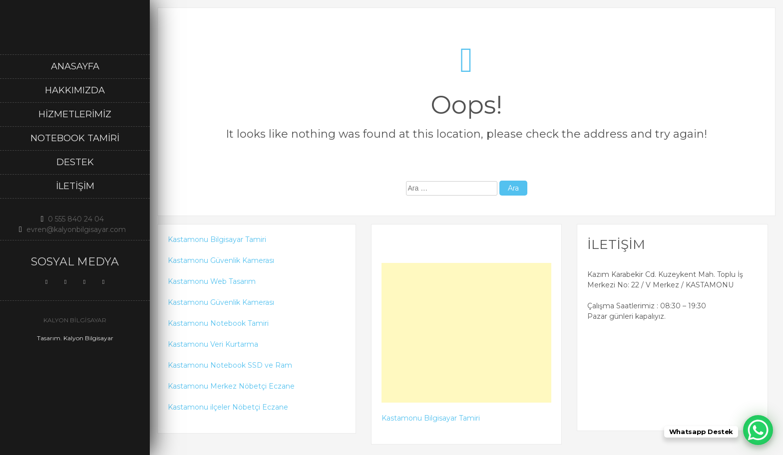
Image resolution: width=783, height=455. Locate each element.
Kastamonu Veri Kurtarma (213, 344)
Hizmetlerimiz (74, 114)
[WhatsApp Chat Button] (758, 430)
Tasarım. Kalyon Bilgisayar (75, 338)
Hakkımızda (75, 90)
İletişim (75, 186)
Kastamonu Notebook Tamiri (218, 323)
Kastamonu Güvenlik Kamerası (221, 260)
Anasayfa (75, 66)
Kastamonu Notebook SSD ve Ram (230, 365)
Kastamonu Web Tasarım (212, 281)
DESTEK (75, 162)
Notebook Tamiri (74, 138)
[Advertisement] (467, 333)
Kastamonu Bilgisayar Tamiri (217, 239)
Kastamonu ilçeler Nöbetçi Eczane (228, 407)
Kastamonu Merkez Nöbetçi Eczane (231, 386)
